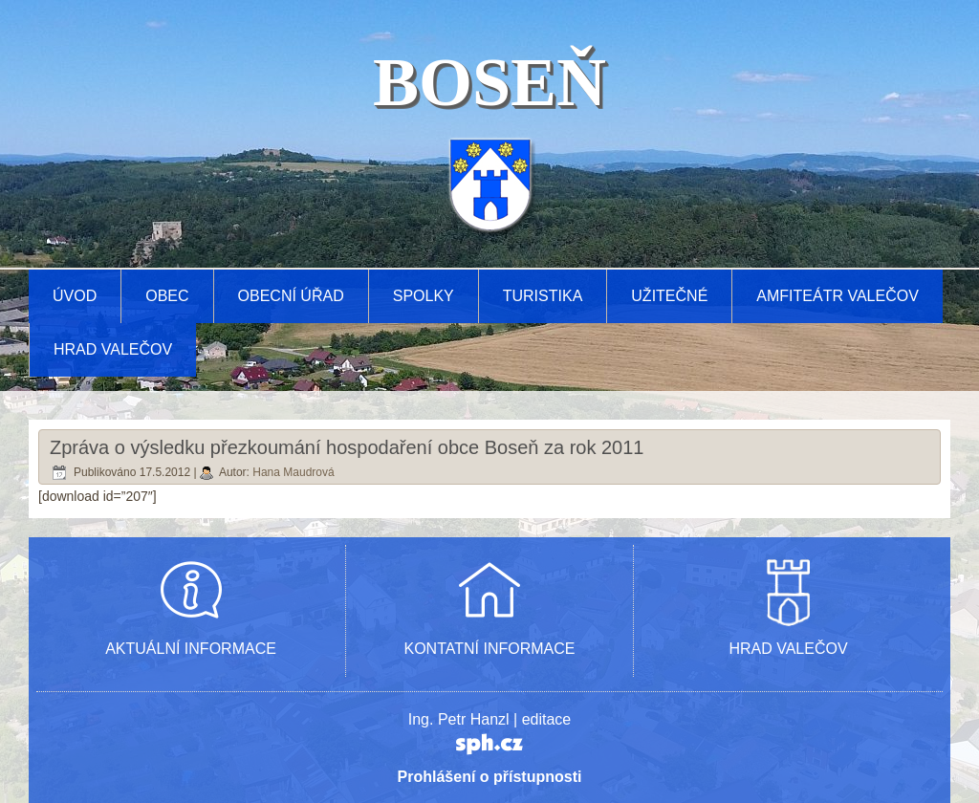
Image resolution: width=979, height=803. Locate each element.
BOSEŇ (489, 82)
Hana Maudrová (293, 472)
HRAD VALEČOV (788, 648)
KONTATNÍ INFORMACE (490, 648)
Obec (166, 296)
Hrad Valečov (113, 349)
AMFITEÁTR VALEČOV (837, 296)
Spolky (423, 296)
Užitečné (669, 296)
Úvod (75, 296)
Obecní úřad (291, 296)
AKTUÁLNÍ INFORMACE (190, 648)
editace (547, 719)
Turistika (543, 296)
